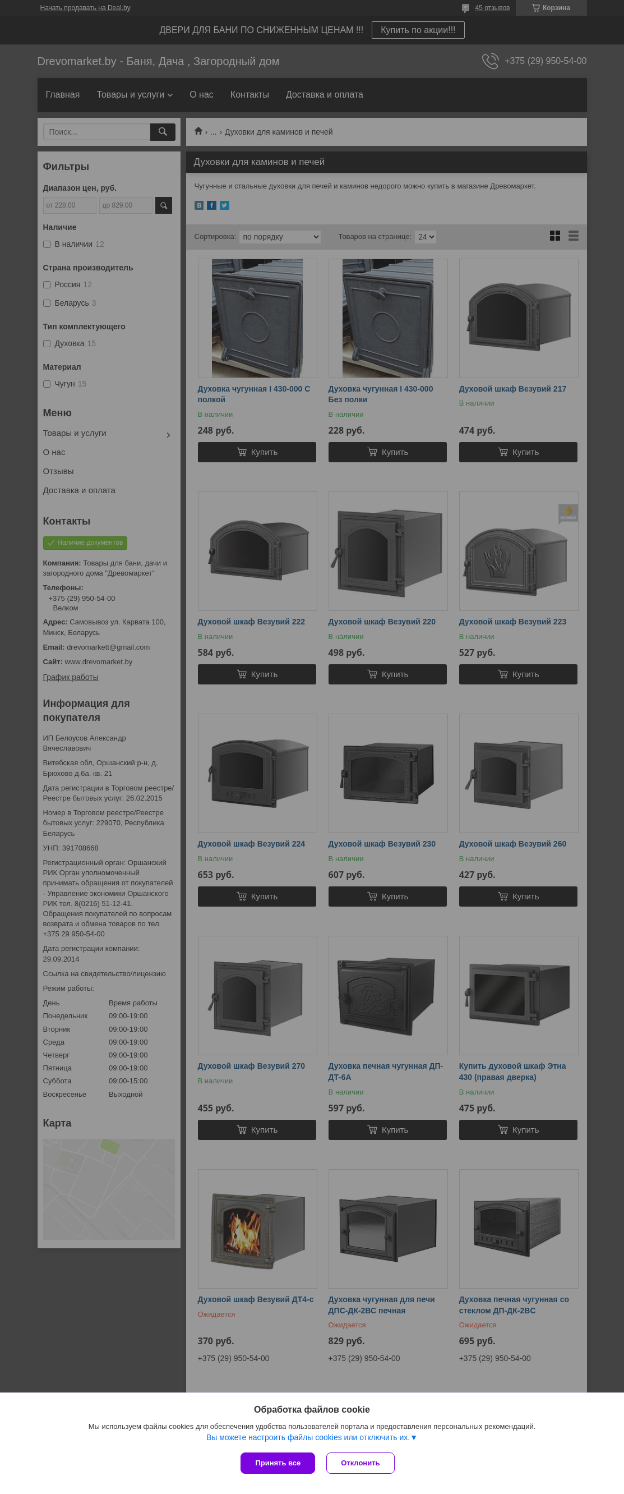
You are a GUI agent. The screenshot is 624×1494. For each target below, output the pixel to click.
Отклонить (360, 1463)
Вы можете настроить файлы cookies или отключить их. (308, 1437)
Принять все (278, 1463)
